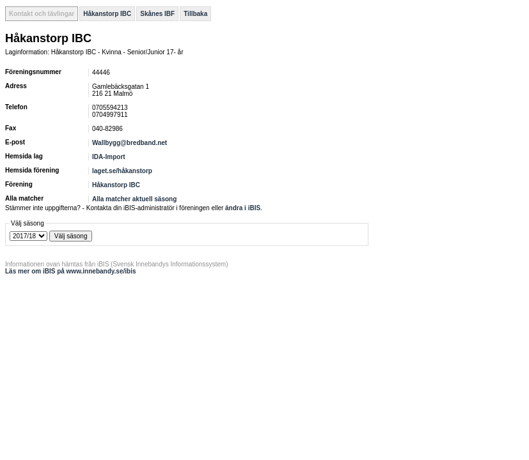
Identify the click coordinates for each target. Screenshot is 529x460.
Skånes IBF (157, 13)
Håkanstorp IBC (107, 13)
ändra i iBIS (242, 207)
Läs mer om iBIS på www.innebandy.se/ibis (70, 271)
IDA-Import (108, 156)
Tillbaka (195, 13)
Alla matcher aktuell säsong (134, 199)
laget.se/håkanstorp (122, 170)
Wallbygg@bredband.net (129, 142)
